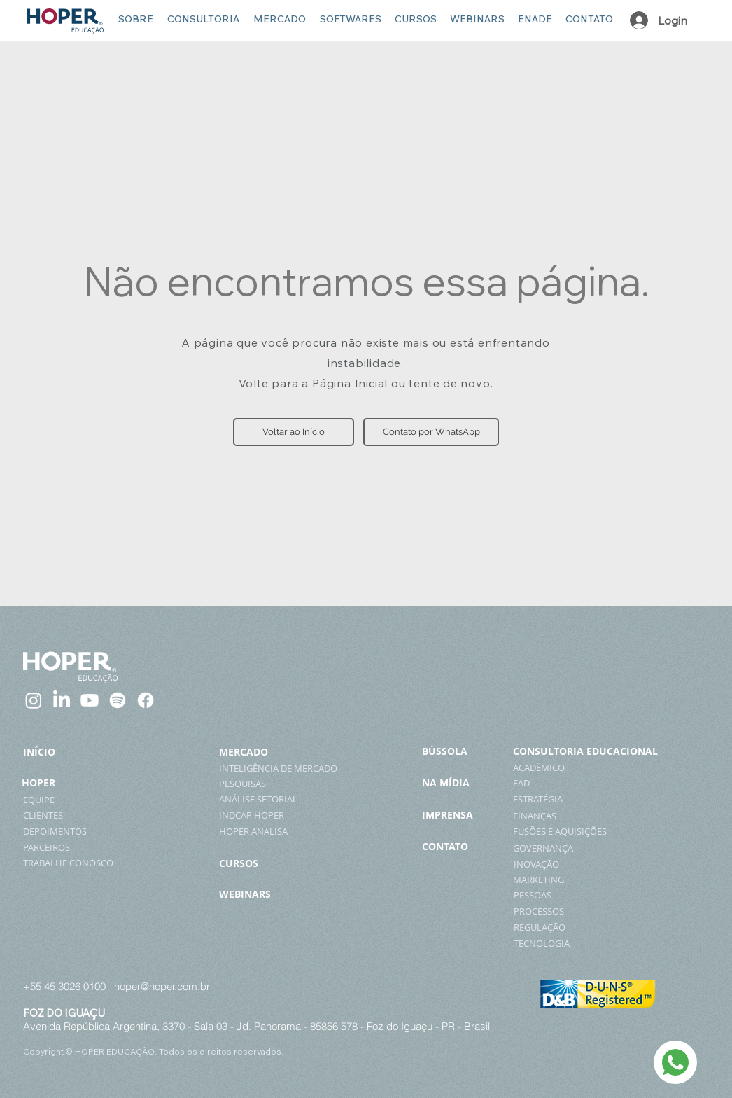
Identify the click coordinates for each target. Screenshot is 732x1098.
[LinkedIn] (61, 700)
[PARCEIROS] (65, 847)
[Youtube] (89, 700)
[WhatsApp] (675, 1062)
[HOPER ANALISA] (270, 831)
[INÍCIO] (49, 752)
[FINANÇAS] (602, 816)
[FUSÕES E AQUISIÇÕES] (600, 831)
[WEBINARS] (284, 894)
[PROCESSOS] (603, 911)
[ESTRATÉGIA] (605, 799)
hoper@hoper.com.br (162, 986)
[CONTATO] (460, 846)
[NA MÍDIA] (464, 782)
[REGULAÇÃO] (603, 927)
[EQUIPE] (53, 800)
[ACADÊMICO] (603, 767)
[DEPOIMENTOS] (81, 831)
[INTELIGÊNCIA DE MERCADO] (284, 768)
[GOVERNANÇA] (613, 848)
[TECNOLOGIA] (603, 943)
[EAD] (600, 783)
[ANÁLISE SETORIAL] (270, 799)
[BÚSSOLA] (464, 751)
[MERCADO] (261, 752)
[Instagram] (33, 700)
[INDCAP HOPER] (270, 815)
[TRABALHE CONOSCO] (86, 863)
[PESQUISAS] (270, 784)
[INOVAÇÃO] (614, 864)
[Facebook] (145, 700)
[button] (293, 432)
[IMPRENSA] (464, 815)
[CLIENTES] (58, 815)
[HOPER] (44, 782)
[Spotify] (117, 700)
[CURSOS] (284, 863)
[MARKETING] (586, 880)
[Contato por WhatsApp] (431, 432)
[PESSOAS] (601, 895)
